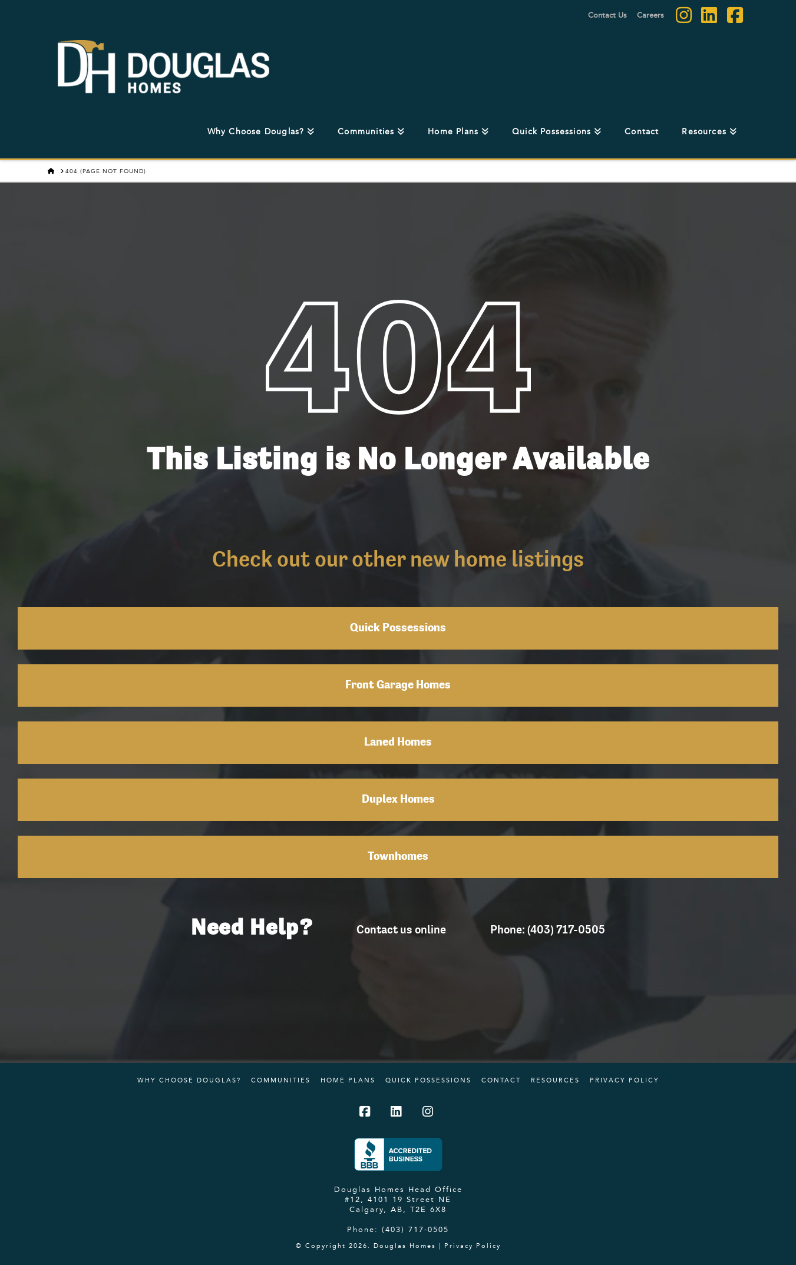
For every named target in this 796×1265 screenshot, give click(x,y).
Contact (501, 1080)
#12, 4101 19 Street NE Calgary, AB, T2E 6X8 (398, 1204)
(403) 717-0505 (415, 1229)
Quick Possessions (398, 628)
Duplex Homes (398, 800)
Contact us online (401, 929)
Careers (650, 15)
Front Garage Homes (398, 685)
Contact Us (607, 15)
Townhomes (398, 857)
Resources (555, 1080)
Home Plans (348, 1080)
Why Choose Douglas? (189, 1080)
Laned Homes (398, 743)
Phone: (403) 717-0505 (547, 929)
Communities (281, 1080)
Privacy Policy (624, 1080)
